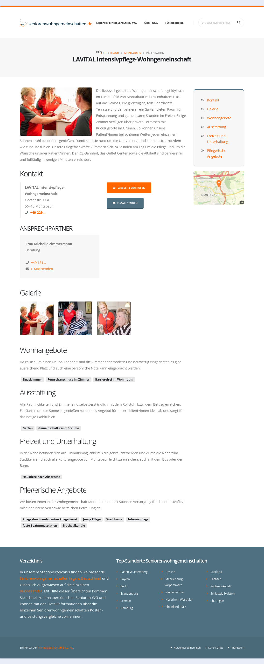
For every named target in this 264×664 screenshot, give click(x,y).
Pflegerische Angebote (53, 490)
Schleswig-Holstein (223, 592)
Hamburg (127, 606)
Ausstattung (38, 392)
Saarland (216, 572)
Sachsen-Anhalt (221, 586)
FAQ (99, 52)
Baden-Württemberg (135, 572)
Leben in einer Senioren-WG (116, 23)
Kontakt (31, 173)
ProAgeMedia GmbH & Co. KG (57, 647)
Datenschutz (213, 647)
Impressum (236, 647)
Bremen (126, 599)
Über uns (151, 23)
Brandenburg (129, 592)
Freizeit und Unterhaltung (58, 441)
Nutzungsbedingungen (184, 647)
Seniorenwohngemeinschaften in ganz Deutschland (63, 578)
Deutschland (109, 53)
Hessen (171, 572)
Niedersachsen (176, 591)
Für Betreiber (175, 23)
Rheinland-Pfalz (177, 605)
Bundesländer (32, 590)
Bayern (125, 579)
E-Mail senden (125, 203)
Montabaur (132, 53)
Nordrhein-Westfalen (180, 598)
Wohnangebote (43, 350)
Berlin (124, 586)
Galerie (30, 293)
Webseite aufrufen (129, 187)
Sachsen (216, 579)
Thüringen (217, 599)
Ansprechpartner (46, 228)
